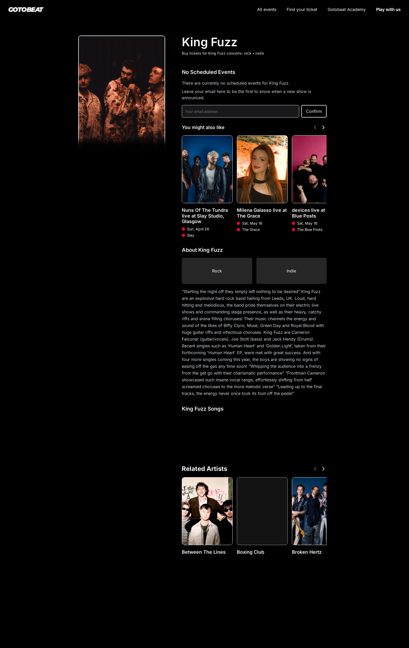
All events (266, 9)
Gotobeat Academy (347, 9)
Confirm (314, 111)
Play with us (388, 9)
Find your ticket (302, 9)
